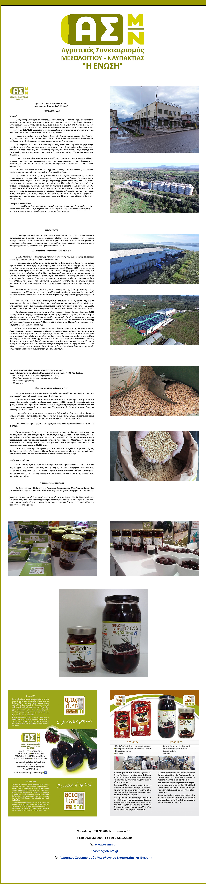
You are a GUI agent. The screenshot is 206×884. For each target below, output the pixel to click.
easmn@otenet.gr (105, 851)
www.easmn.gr (106, 844)
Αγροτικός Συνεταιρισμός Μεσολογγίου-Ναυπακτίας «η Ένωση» (106, 857)
